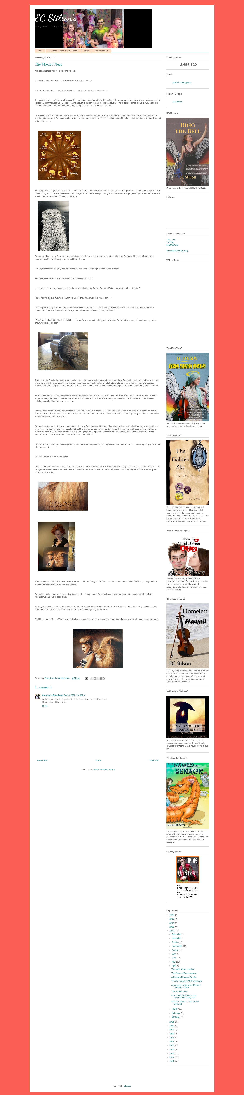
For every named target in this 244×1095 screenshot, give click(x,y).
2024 (172, 926)
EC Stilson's (55, 17)
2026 (172, 918)
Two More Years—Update (182, 972)
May (174, 964)
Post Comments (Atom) (104, 769)
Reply (44, 706)
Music (86, 51)
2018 (172, 1036)
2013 (172, 1056)
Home (40, 51)
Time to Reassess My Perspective (186, 984)
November (177, 941)
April (174, 968)
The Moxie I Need (179, 994)
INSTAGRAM (172, 245)
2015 (172, 1048)
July (174, 957)
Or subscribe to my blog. (177, 251)
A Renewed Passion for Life (183, 980)
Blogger (127, 1089)
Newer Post (42, 760)
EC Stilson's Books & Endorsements (63, 51)
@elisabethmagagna (182, 82)
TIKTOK (170, 242)
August (175, 953)
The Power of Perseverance (183, 976)
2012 (172, 1060)
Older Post (154, 760)
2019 (172, 1032)
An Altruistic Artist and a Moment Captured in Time (185, 989)
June (174, 960)
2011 (172, 1064)
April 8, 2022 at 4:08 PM (74, 695)
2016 (172, 1044)
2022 (172, 933)
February (176, 1016)
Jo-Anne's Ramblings (52, 695)
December (177, 937)
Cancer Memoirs (101, 51)
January (176, 1019)
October (176, 945)
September (177, 949)
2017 (172, 1040)
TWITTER (170, 239)
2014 (172, 1052)
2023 (172, 929)
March (175, 1012)
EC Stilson (177, 102)
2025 (172, 922)
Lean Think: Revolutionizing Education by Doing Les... (184, 999)
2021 (172, 1024)
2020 (172, 1028)
